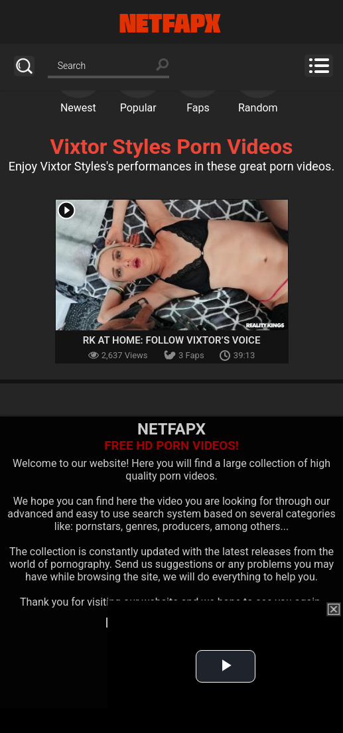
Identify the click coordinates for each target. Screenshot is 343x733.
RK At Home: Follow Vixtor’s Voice (172, 340)
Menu (319, 65)
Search (24, 66)
